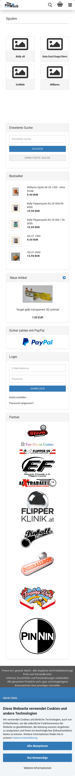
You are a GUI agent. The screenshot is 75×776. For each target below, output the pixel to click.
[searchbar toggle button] (50, 5)
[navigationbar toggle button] (70, 5)
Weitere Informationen (37, 768)
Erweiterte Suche (37, 157)
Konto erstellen (17, 397)
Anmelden (37, 388)
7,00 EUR (37, 317)
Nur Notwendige (37, 757)
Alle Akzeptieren (37, 746)
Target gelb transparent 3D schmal (37, 309)
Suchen (37, 148)
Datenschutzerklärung (24, 737)
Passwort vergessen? (21, 403)
